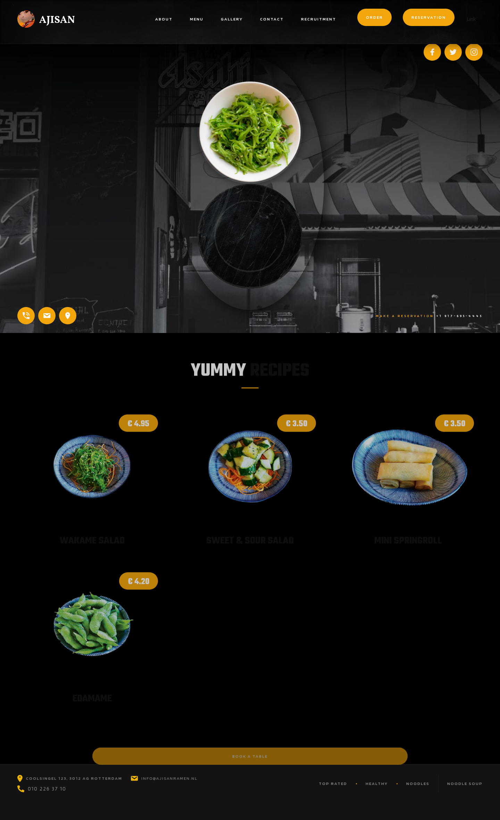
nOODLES (418, 783)
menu (196, 19)
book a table (250, 760)
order (374, 17)
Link (471, 19)
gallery (232, 19)
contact (272, 19)
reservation (428, 17)
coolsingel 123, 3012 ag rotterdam (74, 778)
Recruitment (318, 19)
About (164, 19)
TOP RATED (333, 783)
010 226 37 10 (47, 789)
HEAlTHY (377, 783)
